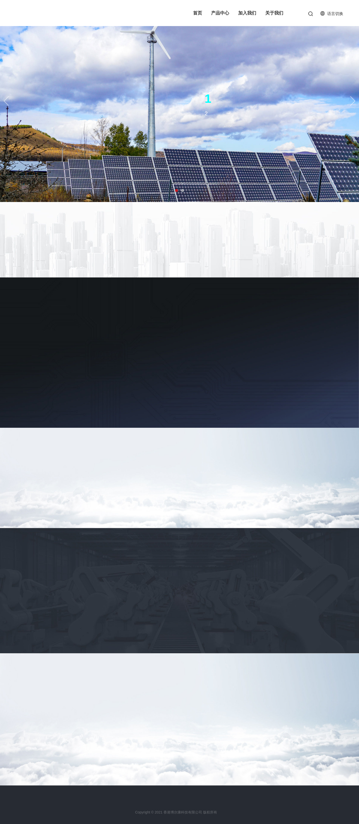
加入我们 (247, 13)
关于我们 (274, 13)
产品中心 (220, 13)
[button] (6, 101)
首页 (197, 13)
